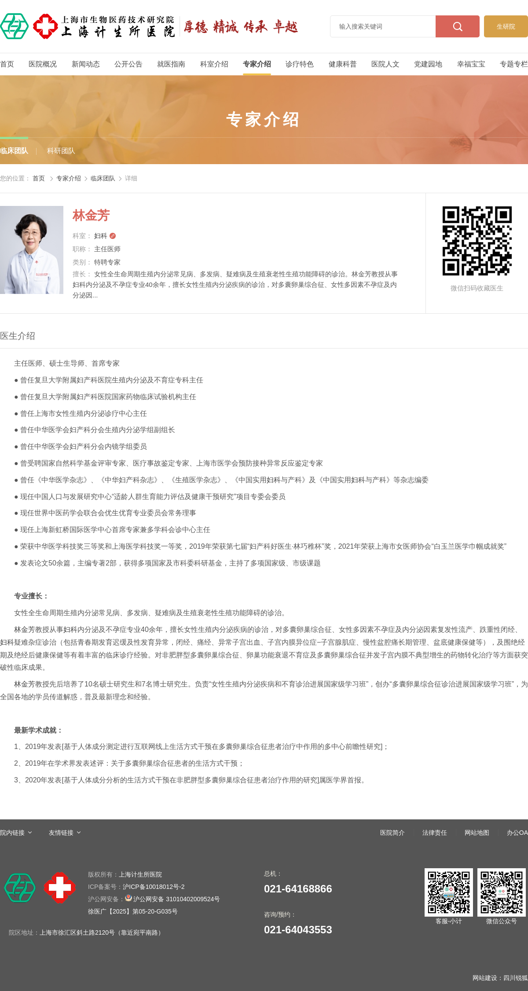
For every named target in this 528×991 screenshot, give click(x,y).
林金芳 (24, 629)
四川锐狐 (515, 977)
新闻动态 (86, 64)
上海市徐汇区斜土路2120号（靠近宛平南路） (102, 932)
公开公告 (128, 64)
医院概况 (43, 64)
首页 (7, 64)
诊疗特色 (300, 64)
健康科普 (343, 64)
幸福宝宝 (471, 64)
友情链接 (61, 832)
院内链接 (12, 832)
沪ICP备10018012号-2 (136, 886)
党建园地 (428, 64)
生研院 (506, 26)
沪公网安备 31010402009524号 (154, 898)
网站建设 (485, 977)
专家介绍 (257, 64)
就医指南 (171, 64)
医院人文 (385, 64)
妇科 (105, 235)
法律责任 (434, 832)
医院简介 (392, 832)
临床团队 (14, 150)
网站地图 (477, 832)
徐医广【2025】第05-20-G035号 (133, 911)
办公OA (517, 832)
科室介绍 (214, 64)
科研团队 (61, 150)
